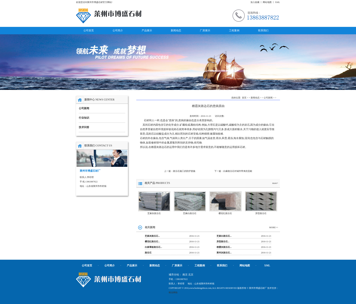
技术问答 (84, 127)
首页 (244, 97)
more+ (275, 183)
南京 (185, 274)
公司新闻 (84, 108)
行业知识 (84, 117)
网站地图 (267, 2)
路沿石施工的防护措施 (184, 171)
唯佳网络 (173, 292)
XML (277, 2)
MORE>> (273, 227)
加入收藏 (254, 2)
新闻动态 (255, 97)
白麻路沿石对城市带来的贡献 (237, 171)
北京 (190, 274)
